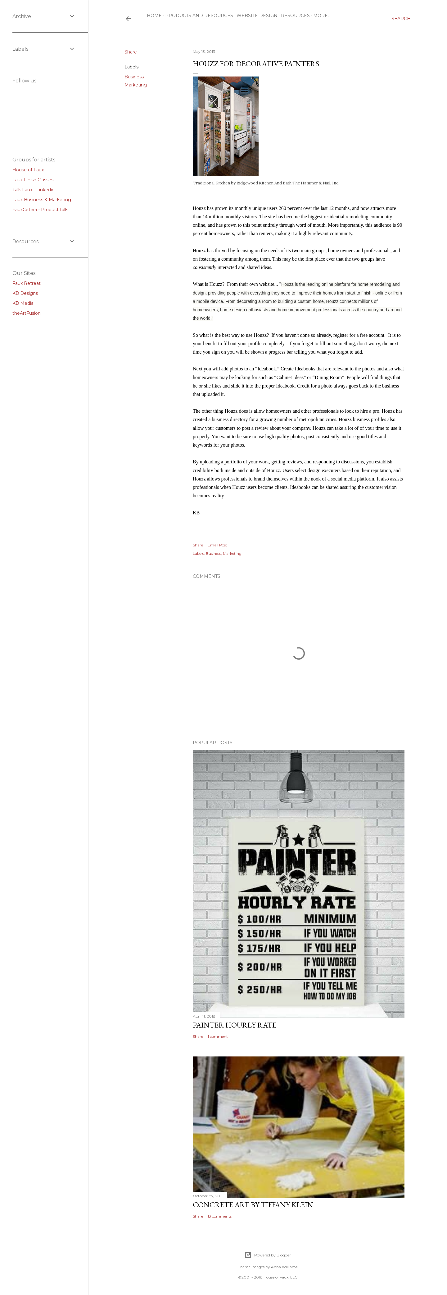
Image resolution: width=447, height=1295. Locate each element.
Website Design (257, 15)
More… (322, 15)
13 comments (220, 1216)
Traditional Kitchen (211, 183)
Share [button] (130, 52)
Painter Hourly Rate (234, 1025)
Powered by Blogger (267, 1255)
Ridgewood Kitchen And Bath (264, 183)
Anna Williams (284, 1267)
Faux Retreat (26, 283)
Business (134, 77)
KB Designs (25, 293)
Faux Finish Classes (32, 180)
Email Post (217, 545)
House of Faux (28, 170)
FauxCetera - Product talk (40, 209)
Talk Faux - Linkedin (33, 190)
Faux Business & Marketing (41, 199)
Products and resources (199, 15)
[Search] (401, 18)
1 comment (218, 1036)
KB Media (23, 303)
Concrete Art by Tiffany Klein (253, 1204)
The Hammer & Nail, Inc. (315, 183)
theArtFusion (26, 313)
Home (154, 15)
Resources (295, 15)
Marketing (135, 85)
